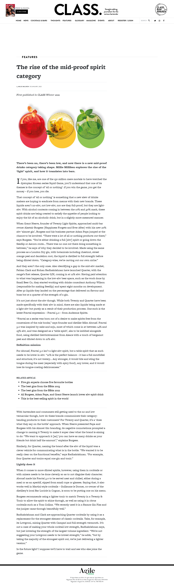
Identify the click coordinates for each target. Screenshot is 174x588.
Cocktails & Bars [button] (39, 20)
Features (30, 57)
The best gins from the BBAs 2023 (40, 386)
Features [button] (67, 20)
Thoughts (55, 20)
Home (18, 20)
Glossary (79, 20)
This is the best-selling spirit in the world (44, 398)
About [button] (111, 20)
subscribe (21, 11)
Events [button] (101, 20)
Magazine (91, 20)
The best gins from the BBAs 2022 (40, 390)
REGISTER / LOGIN (125, 20)
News (25, 20)
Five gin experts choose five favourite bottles (47, 382)
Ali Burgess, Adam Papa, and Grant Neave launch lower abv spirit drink (62, 394)
